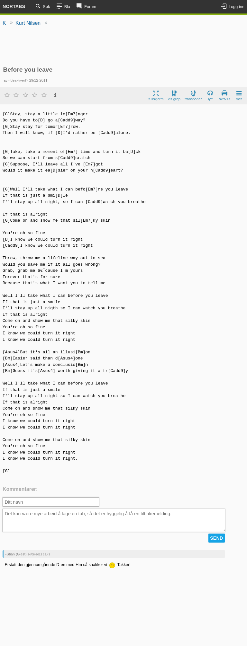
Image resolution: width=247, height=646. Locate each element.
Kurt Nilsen (28, 23)
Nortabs (14, 6)
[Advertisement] (123, 46)
